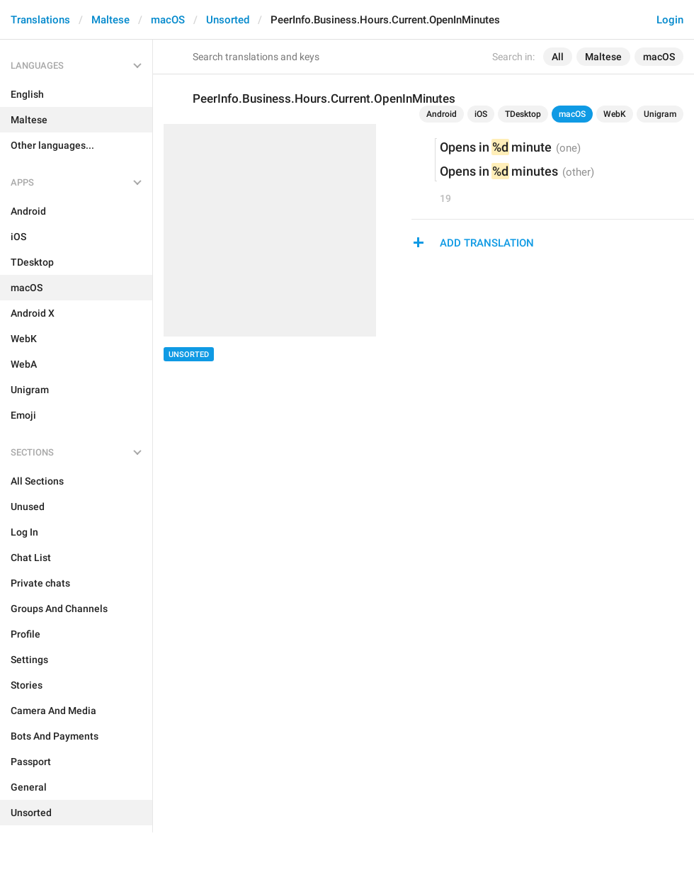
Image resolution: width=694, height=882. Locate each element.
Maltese (110, 19)
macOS (168, 19)
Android (441, 114)
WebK (614, 114)
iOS (480, 114)
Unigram (660, 114)
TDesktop (523, 114)
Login (669, 19)
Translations (40, 19)
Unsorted (227, 19)
